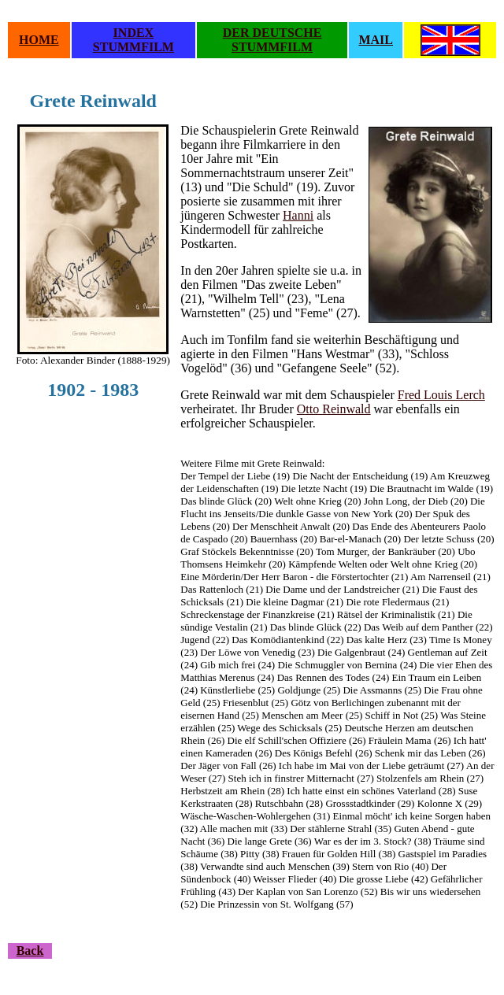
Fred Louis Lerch (441, 394)
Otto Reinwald (334, 409)
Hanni (298, 215)
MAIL (375, 39)
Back (30, 950)
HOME (39, 39)
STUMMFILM (133, 47)
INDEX (133, 32)
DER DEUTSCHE (272, 32)
